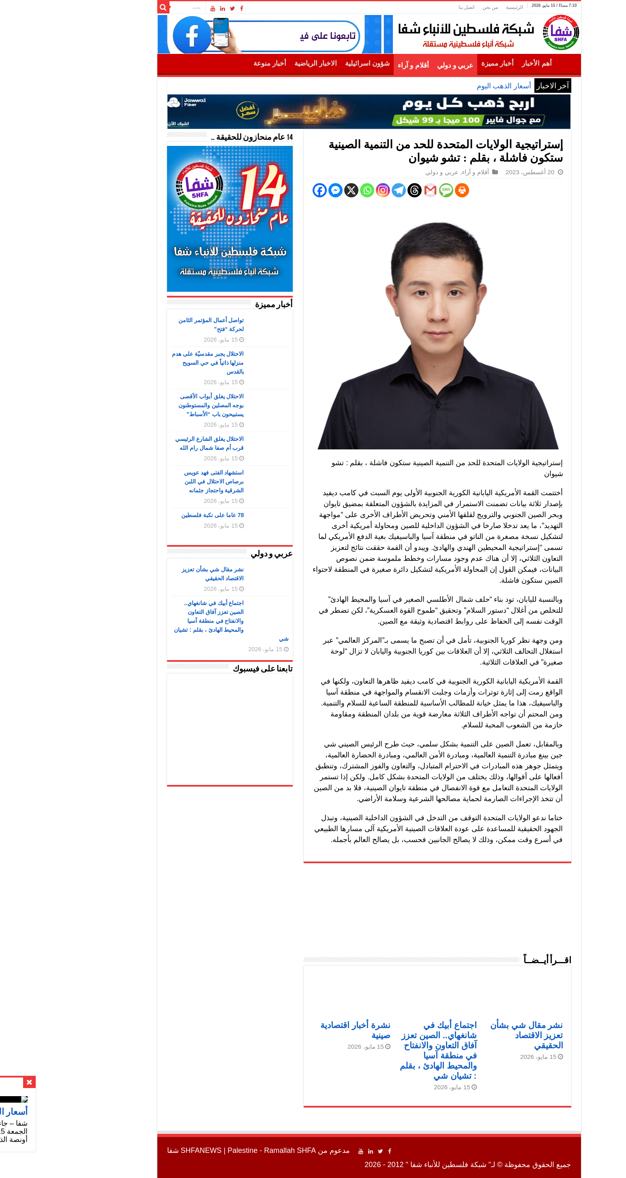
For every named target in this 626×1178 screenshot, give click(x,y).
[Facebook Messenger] (279, 190)
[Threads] (359, 190)
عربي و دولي (399, 65)
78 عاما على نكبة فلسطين (156, 515)
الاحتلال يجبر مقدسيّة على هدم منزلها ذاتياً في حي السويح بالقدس (152, 363)
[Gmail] (374, 190)
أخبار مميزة (441, 63)
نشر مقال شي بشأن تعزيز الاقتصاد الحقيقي (470, 1035)
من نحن (434, 7)
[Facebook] (264, 190)
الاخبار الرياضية (259, 63)
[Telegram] (343, 190)
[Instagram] (327, 190)
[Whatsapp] (311, 190)
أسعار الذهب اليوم (448, 86)
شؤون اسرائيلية (311, 63)
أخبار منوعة (213, 63)
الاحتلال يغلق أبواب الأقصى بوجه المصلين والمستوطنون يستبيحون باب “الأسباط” (155, 405)
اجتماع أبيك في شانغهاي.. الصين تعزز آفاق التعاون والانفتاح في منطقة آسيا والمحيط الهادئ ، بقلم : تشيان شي (175, 621)
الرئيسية (458, 7)
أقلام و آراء (357, 65)
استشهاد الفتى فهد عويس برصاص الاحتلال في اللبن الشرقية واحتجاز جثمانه (158, 481)
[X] (295, 190)
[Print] (406, 190)
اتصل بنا (410, 7)
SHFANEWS (145, 1150)
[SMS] (390, 190)
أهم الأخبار (480, 63)
